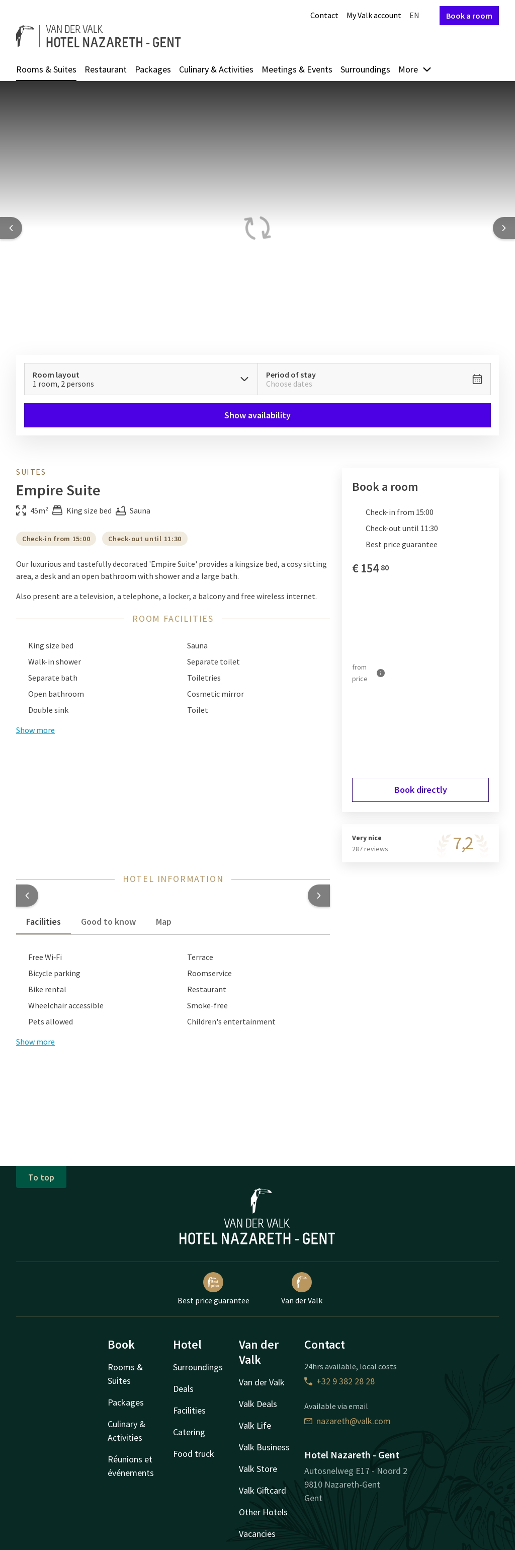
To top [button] (41, 1177)
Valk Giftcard (262, 1490)
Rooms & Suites (46, 69)
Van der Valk (301, 1288)
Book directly (420, 789)
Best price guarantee (213, 1288)
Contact (324, 15)
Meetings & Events (297, 69)
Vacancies (257, 1533)
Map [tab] (163, 921)
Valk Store (258, 1468)
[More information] (381, 673)
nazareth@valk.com (347, 1421)
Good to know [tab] (108, 921)
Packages (153, 69)
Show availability (257, 415)
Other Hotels (263, 1512)
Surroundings (365, 69)
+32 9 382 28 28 (339, 1381)
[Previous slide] (11, 228)
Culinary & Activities (216, 69)
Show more (35, 1042)
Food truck (193, 1453)
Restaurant (105, 69)
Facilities (189, 1410)
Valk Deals (258, 1404)
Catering (189, 1432)
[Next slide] (504, 228)
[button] (27, 895)
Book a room (469, 16)
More (415, 69)
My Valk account (374, 15)
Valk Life (255, 1425)
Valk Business (264, 1447)
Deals (183, 1388)
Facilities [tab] (43, 921)
